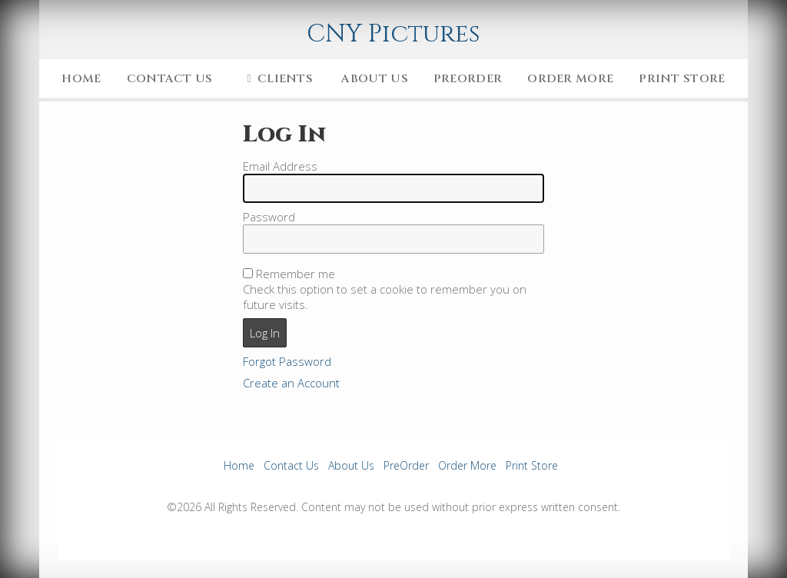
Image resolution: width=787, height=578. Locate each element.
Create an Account (291, 382)
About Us (374, 79)
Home (81, 79)
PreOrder (467, 79)
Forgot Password (287, 361)
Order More (570, 79)
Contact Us (170, 79)
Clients (277, 79)
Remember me (295, 273)
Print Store (682, 79)
